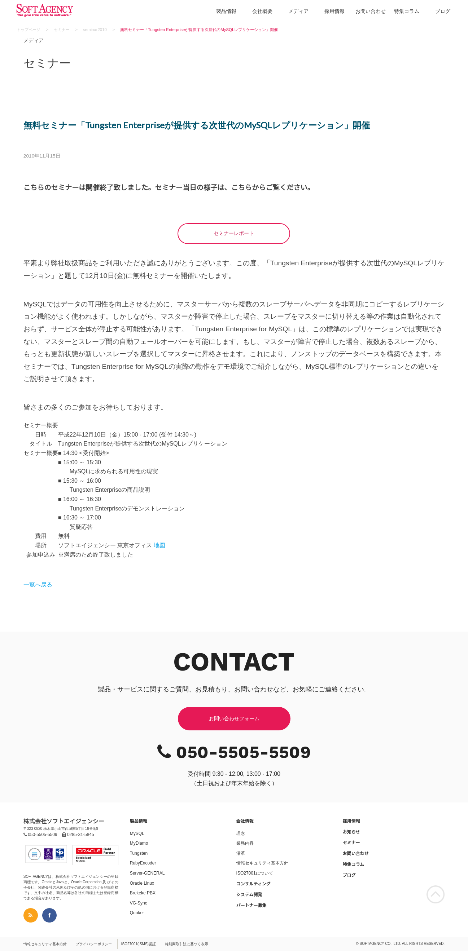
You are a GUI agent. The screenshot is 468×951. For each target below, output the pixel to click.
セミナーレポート (234, 233)
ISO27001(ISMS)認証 (138, 944)
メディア (298, 11)
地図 (159, 545)
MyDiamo (139, 843)
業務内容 (245, 843)
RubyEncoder (143, 863)
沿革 (240, 853)
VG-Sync (138, 903)
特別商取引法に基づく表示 (186, 944)
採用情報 (334, 11)
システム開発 (249, 894)
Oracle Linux (142, 883)
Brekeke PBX (143, 892)
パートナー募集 (251, 905)
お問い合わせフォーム (234, 718)
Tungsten (139, 853)
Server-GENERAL (147, 873)
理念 (240, 833)
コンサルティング (253, 883)
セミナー (351, 842)
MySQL (137, 833)
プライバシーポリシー (94, 944)
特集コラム (406, 11)
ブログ (442, 11)
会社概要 (262, 11)
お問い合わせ (370, 11)
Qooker (137, 912)
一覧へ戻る (37, 584)
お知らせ (351, 832)
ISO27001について (254, 873)
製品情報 (226, 11)
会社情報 (245, 821)
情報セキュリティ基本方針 (262, 863)
